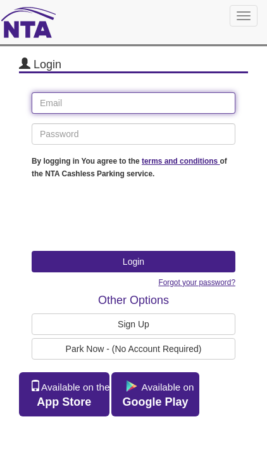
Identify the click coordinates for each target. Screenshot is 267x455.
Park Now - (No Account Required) (134, 349)
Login (133, 262)
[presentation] (128, 216)
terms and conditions (181, 161)
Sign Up (133, 324)
